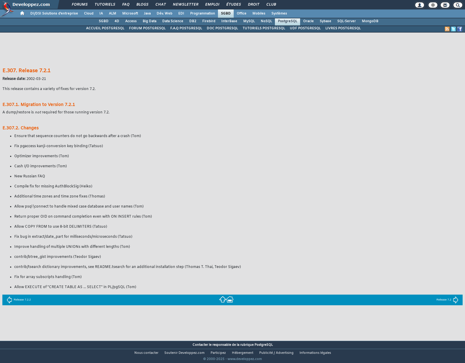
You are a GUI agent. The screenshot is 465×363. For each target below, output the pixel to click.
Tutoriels (104, 4)
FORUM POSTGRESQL (147, 28)
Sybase (325, 21)
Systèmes (279, 14)
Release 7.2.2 (19, 299)
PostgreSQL (287, 21)
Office (241, 14)
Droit (253, 4)
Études (233, 4)
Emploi (211, 4)
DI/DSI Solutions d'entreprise (54, 14)
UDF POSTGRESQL (305, 28)
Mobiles (258, 14)
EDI (181, 14)
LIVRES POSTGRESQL (343, 28)
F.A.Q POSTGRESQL (186, 28)
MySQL (249, 21)
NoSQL (266, 21)
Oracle (308, 21)
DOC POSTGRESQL (222, 28)
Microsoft (130, 14)
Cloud (88, 14)
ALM (112, 14)
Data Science (172, 21)
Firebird (208, 21)
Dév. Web (164, 14)
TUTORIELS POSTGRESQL (264, 28)
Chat (160, 4)
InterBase (229, 21)
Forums (79, 4)
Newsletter (185, 4)
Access (131, 21)
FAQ (125, 4)
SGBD (226, 14)
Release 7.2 (447, 299)
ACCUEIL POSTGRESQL (105, 28)
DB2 (192, 21)
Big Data (149, 21)
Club (270, 4)
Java (147, 14)
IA (101, 14)
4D (116, 21)
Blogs (142, 4)
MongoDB (370, 21)
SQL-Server (346, 21)
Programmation (202, 14)
